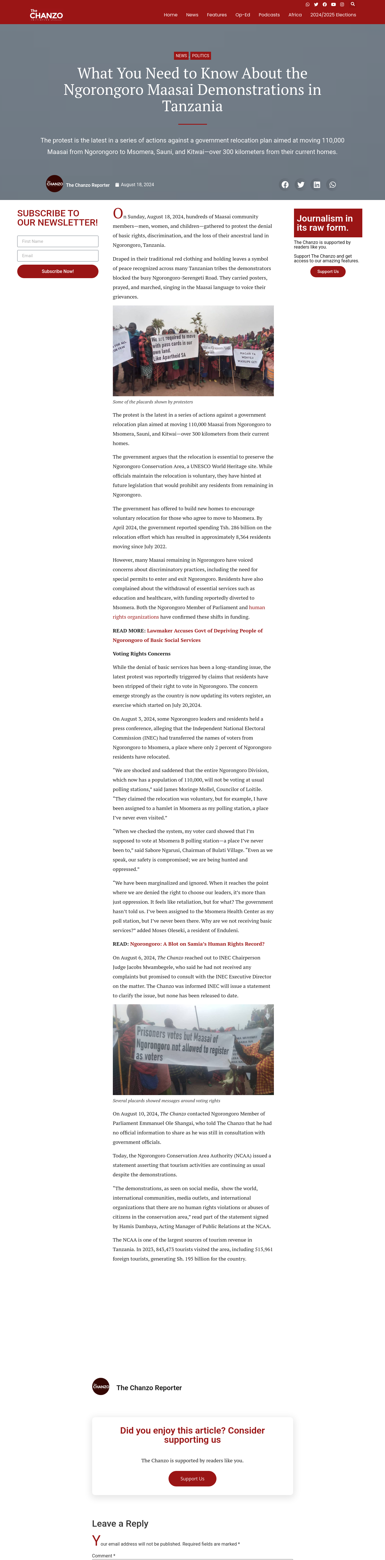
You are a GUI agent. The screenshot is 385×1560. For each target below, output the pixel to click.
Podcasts (269, 14)
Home (171, 14)
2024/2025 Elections (333, 14)
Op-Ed (242, 14)
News (192, 14)
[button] (352, 4)
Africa (295, 14)
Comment (103, 1556)
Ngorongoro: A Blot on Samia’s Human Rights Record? (197, 943)
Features (217, 14)
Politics (200, 55)
